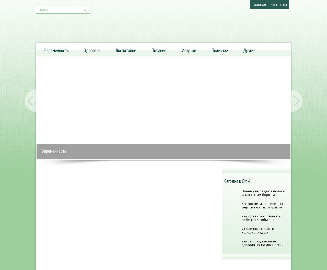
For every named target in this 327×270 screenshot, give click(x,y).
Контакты (279, 4)
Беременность (56, 50)
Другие (249, 50)
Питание (158, 50)
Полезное (220, 50)
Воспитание (126, 50)
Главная (259, 4)
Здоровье (92, 50)
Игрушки (189, 50)
